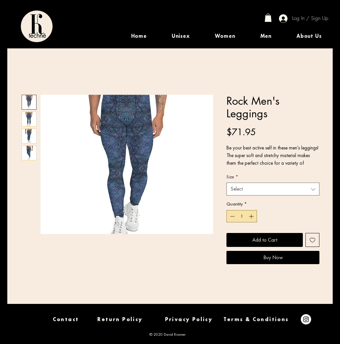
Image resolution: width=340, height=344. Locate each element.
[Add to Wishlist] (312, 240)
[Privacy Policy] (188, 319)
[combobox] (272, 189)
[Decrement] (231, 216)
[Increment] (252, 216)
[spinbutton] (242, 216)
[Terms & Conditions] (256, 319)
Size (232, 177)
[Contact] (66, 319)
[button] (180, 36)
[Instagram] (306, 319)
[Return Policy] (120, 319)
